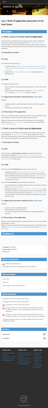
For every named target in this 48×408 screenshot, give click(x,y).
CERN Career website (40, 358)
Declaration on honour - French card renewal (17, 305)
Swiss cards (6, 282)
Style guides (37, 367)
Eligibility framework (8, 360)
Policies (5, 355)
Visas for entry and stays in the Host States (14, 285)
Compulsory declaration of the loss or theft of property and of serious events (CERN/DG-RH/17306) (23, 320)
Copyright (20, 405)
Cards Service (15, 72)
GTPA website (38, 364)
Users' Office (26, 72)
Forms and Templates (24, 355)
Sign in (41, 3)
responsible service (19, 92)
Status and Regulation (9, 353)
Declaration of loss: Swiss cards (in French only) (29, 155)
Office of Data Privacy (40, 366)
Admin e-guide (13, 6)
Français (19, 11)
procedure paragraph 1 (18, 122)
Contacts (21, 356)
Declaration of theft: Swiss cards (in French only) (30, 172)
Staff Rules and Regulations (13, 263)
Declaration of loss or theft (36, 43)
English (26, 11)
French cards (6, 279)
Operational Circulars (8, 358)
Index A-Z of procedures (25, 353)
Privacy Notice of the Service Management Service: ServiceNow (20, 266)
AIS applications (38, 353)
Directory (44, 3)
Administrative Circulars (9, 356)
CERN (4, 2)
